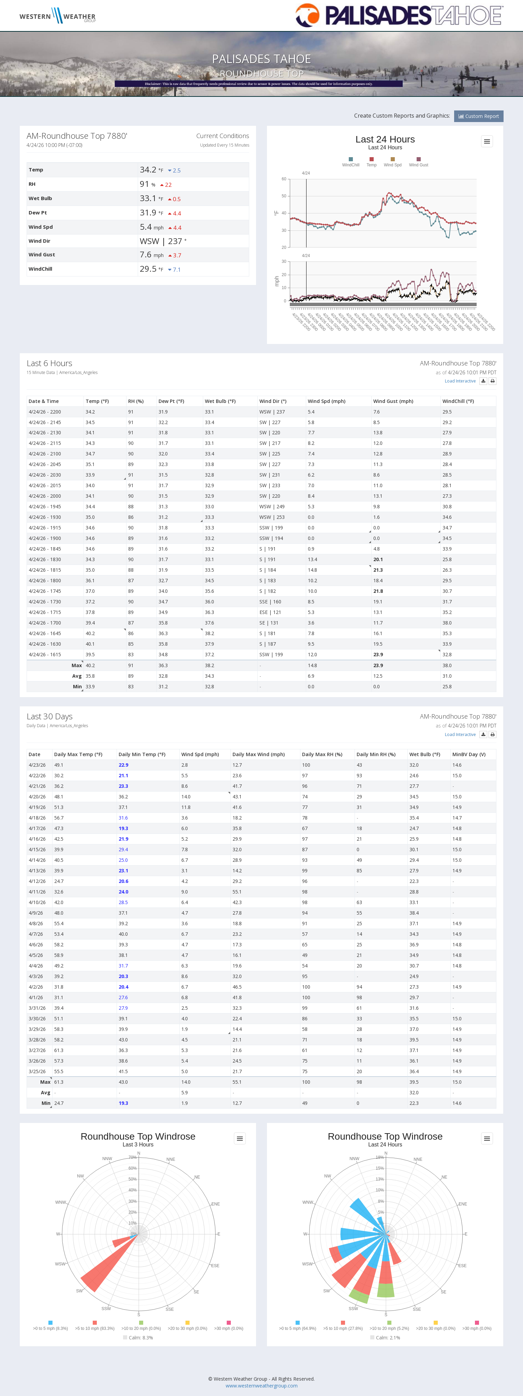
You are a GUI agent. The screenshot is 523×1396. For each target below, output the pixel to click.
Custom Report (479, 116)
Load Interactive (460, 381)
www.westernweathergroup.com (262, 1385)
